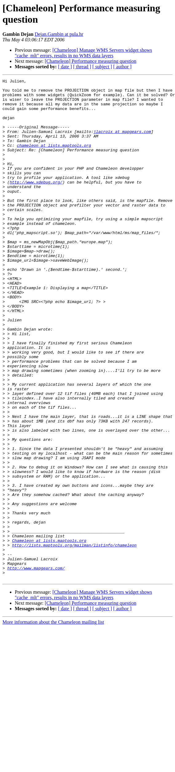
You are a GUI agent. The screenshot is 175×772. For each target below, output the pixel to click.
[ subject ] (102, 66)
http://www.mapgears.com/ (36, 666)
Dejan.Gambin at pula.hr (59, 34)
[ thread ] (82, 66)
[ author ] (122, 66)
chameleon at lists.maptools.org (54, 159)
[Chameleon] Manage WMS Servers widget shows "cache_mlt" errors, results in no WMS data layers (83, 52)
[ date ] (65, 66)
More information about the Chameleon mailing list (53, 722)
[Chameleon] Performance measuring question (90, 61)
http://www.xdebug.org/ (36, 203)
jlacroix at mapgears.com (122, 142)
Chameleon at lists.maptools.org (49, 633)
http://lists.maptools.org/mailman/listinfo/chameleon (74, 638)
